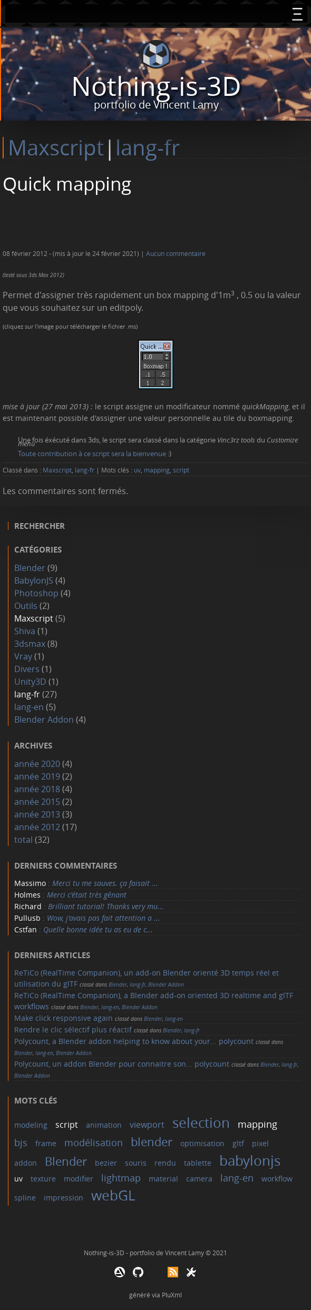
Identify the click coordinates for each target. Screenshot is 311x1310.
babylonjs (249, 1160)
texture (43, 1179)
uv (137, 470)
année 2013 (37, 814)
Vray (23, 656)
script (181, 470)
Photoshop (36, 593)
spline (25, 1198)
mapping (157, 470)
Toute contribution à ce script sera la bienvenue (92, 453)
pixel (260, 1143)
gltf (238, 1143)
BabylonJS (33, 580)
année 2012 (37, 827)
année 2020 (37, 764)
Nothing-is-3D (156, 86)
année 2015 (37, 801)
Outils (25, 606)
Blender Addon (44, 719)
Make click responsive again (63, 1018)
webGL (113, 1195)
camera (199, 1179)
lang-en (29, 707)
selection (201, 1123)
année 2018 (37, 789)
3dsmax (29, 643)
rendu (165, 1163)
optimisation (202, 1143)
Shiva (24, 631)
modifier (78, 1179)
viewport (147, 1124)
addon (25, 1163)
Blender (29, 568)
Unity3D (30, 681)
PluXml (172, 1295)
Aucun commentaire (176, 254)
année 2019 (37, 776)
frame (45, 1143)
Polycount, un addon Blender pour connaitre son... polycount (121, 1064)
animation (104, 1125)
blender (151, 1141)
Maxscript (56, 147)
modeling (30, 1125)
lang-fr (147, 147)
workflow (277, 1179)
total (24, 839)
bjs (20, 1142)
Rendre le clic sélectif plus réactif (73, 1030)
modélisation (93, 1142)
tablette (197, 1163)
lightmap (121, 1177)
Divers (27, 669)
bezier (106, 1163)
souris (136, 1163)
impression (63, 1198)
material (163, 1179)
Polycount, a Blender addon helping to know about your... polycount (134, 1041)
